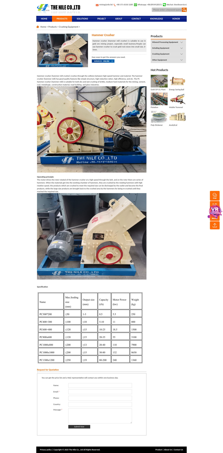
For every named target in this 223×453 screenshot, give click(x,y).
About (118, 18)
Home (44, 18)
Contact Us (178, 449)
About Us (168, 449)
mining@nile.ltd (106, 4)
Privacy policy (46, 449)
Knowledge (156, 18)
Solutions (82, 18)
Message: (57, 410)
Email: (56, 391)
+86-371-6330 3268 (124, 4)
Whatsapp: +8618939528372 (150, 4)
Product (158, 449)
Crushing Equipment (68, 26)
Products (62, 18)
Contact (136, 18)
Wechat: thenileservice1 (177, 4)
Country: (57, 404)
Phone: (56, 398)
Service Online (103, 61)
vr (215, 211)
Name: (56, 385)
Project (101, 18)
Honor (176, 18)
